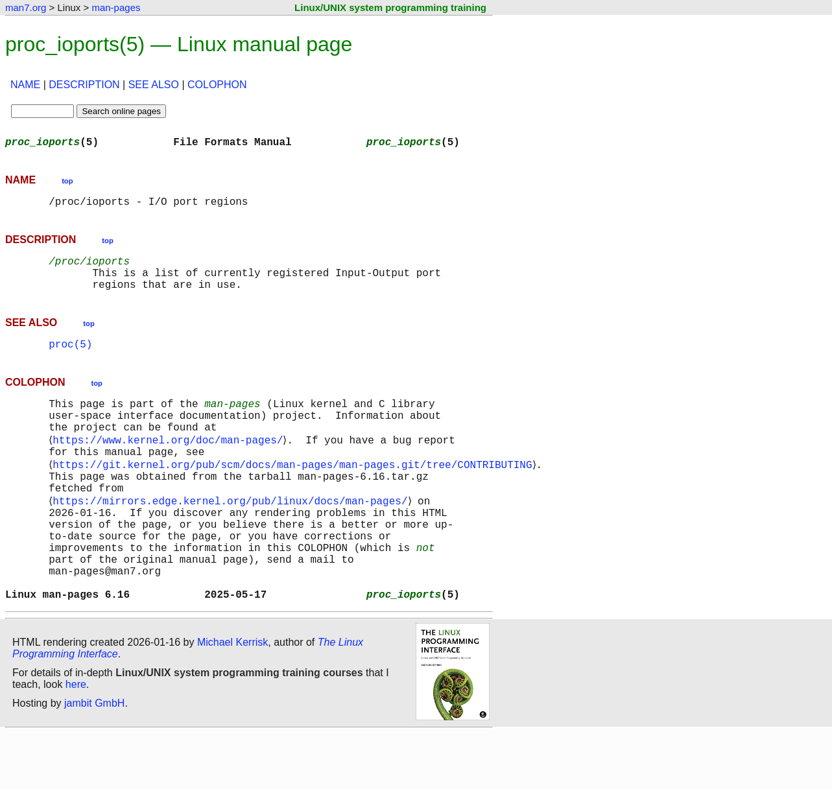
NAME (25, 84)
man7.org (25, 7)
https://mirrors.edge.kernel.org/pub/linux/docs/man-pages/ (232, 535)
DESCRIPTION (84, 84)
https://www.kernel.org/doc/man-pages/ (170, 464)
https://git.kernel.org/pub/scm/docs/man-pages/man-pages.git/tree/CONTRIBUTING (294, 493)
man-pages (115, 7)
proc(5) (70, 359)
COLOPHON (217, 84)
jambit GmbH (94, 758)
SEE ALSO (153, 84)
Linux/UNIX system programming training (390, 7)
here (75, 740)
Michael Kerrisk (232, 697)
